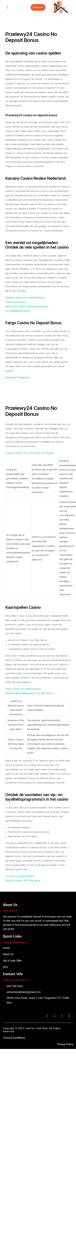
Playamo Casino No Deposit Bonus (25, 297)
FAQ (5, 967)
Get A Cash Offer (12, 961)
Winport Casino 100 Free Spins (22, 880)
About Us (8, 954)
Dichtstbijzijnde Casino (17, 310)
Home (6, 948)
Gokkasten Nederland (17, 377)
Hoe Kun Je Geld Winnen (19, 876)
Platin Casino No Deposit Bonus (23, 688)
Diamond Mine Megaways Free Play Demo (29, 693)
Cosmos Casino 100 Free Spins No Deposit (29, 452)
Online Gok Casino (15, 301)
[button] (7, 7)
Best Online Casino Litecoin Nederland (26, 306)
